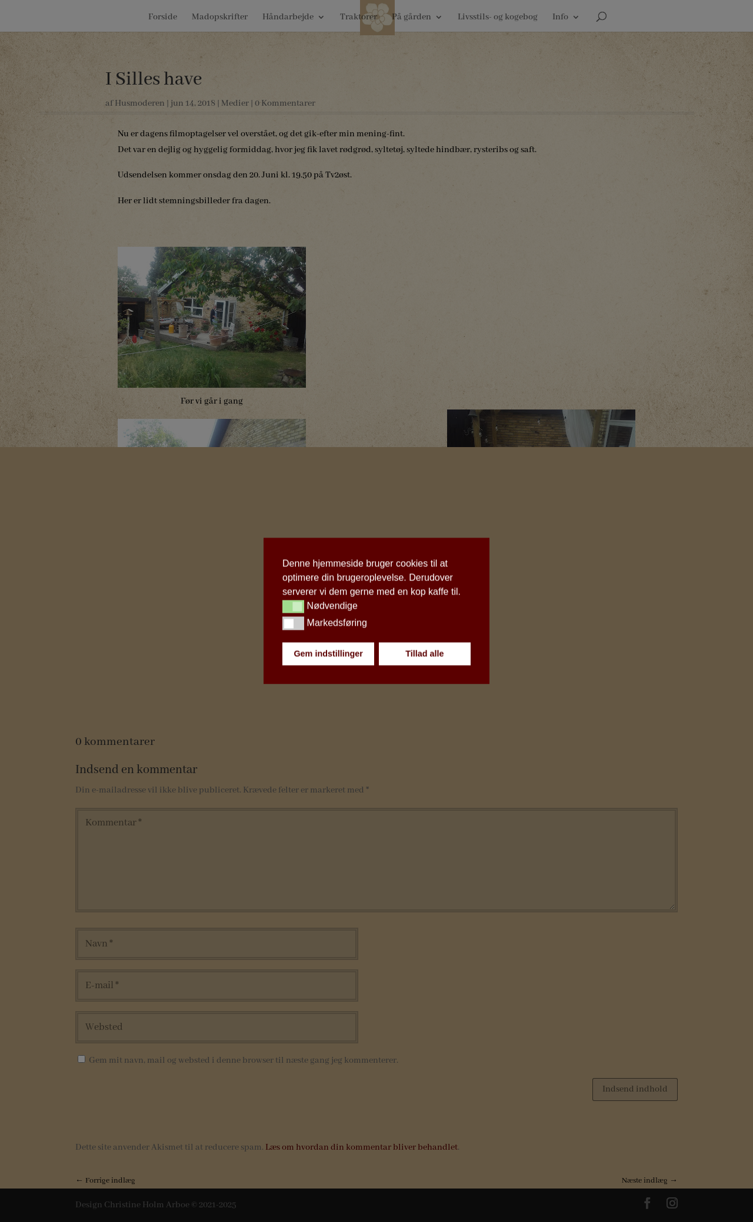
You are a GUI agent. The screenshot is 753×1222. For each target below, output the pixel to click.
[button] (293, 606)
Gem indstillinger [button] (328, 654)
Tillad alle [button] (424, 654)
